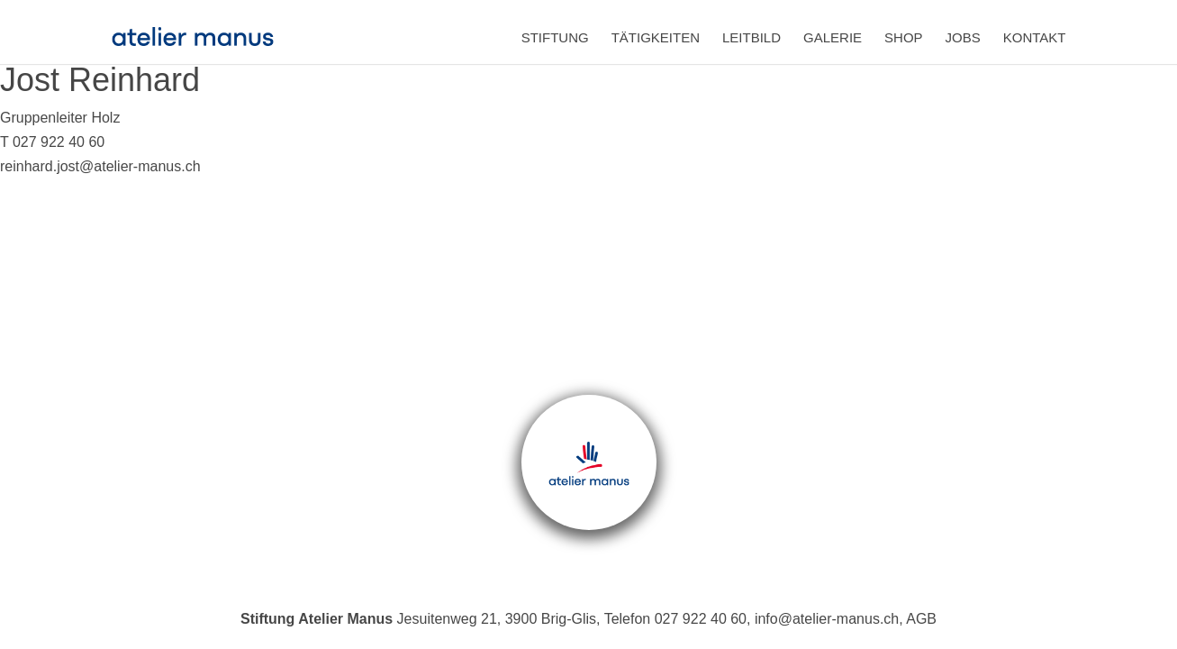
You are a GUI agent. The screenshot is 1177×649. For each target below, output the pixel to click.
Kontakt (1034, 37)
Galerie (832, 37)
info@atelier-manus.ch (827, 618)
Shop (903, 37)
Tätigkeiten (655, 37)
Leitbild (751, 37)
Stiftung (555, 37)
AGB (921, 618)
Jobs (963, 37)
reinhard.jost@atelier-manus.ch (100, 166)
